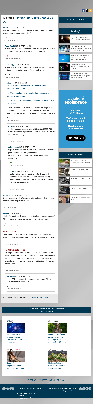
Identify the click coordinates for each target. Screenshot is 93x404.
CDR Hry (75, 31)
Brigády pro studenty (46, 311)
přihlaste (32, 297)
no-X (7, 250)
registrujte (44, 297)
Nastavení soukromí (24, 398)
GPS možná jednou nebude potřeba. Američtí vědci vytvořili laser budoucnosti (80, 75)
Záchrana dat (59, 309)
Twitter (43, 380)
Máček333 (11, 276)
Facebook (32, 380)
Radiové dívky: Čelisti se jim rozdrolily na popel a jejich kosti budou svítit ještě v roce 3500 (57, 339)
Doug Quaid (10, 46)
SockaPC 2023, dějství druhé (80, 170)
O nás (52, 380)
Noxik (5, 232)
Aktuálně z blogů (75, 155)
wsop (5, 213)
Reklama (61, 380)
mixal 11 (6, 28)
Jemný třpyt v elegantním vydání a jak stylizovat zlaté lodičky (16, 365)
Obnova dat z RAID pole (37, 309)
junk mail (7, 195)
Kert (10, 126)
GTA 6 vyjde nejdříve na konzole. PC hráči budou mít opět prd (80, 66)
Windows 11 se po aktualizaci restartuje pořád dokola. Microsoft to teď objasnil (80, 57)
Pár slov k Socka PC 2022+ (79, 188)
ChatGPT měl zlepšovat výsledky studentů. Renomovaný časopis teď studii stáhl (81, 48)
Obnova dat (50, 309)
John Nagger (10, 65)
